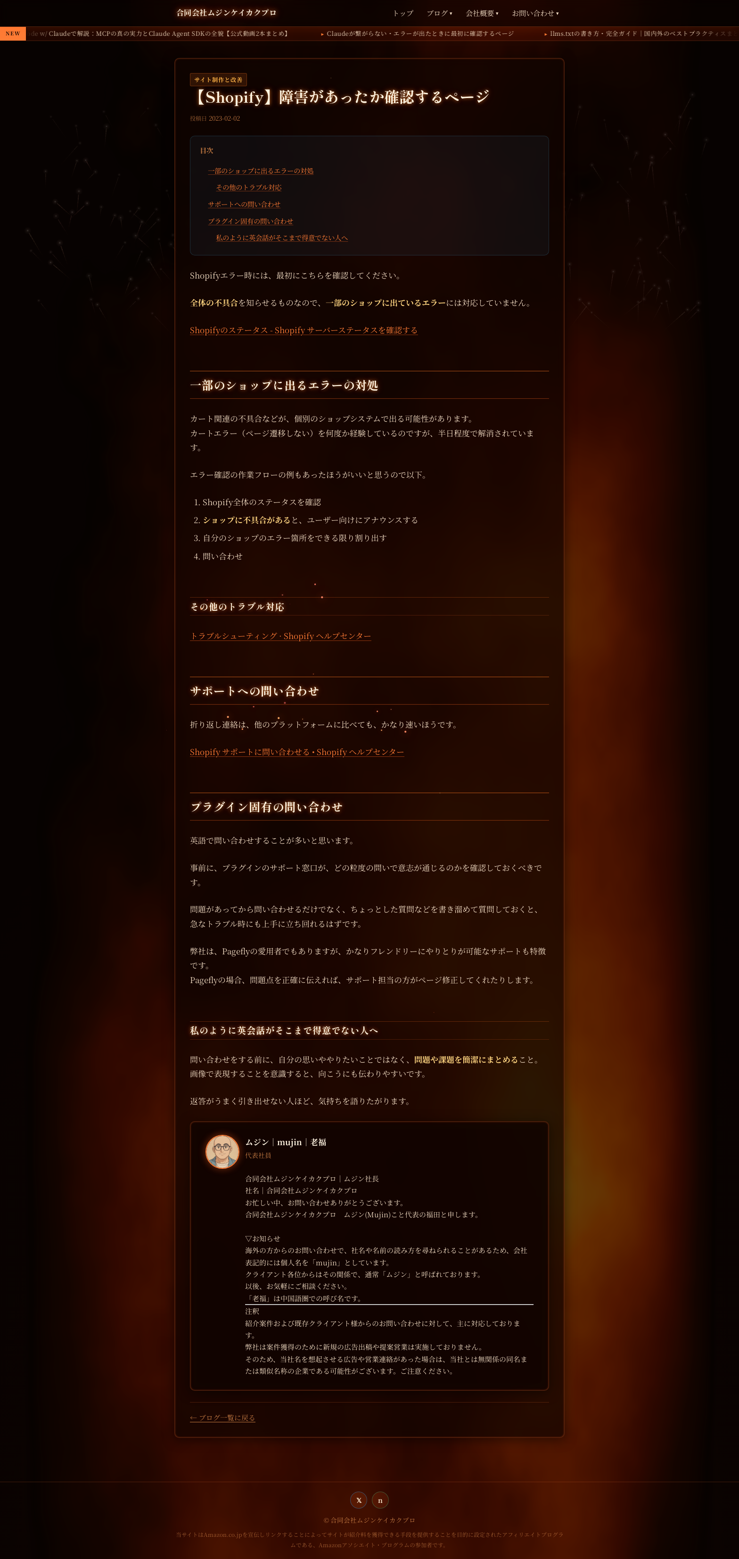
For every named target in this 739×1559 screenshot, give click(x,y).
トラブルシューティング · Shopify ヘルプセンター (280, 635)
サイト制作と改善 (218, 79)
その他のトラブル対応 (248, 187)
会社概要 (482, 13)
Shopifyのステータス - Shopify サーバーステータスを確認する (304, 330)
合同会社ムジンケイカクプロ (226, 12)
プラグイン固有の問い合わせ (250, 221)
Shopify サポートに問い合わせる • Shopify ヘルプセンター (297, 751)
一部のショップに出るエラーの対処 (260, 170)
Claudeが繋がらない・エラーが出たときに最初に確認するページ (547, 33)
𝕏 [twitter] (358, 1500)
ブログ (439, 13)
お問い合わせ (535, 13)
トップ (402, 13)
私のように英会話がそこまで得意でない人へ (282, 237)
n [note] (380, 1500)
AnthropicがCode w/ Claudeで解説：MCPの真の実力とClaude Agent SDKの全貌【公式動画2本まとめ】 (264, 33)
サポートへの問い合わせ (244, 204)
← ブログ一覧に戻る (222, 1417)
